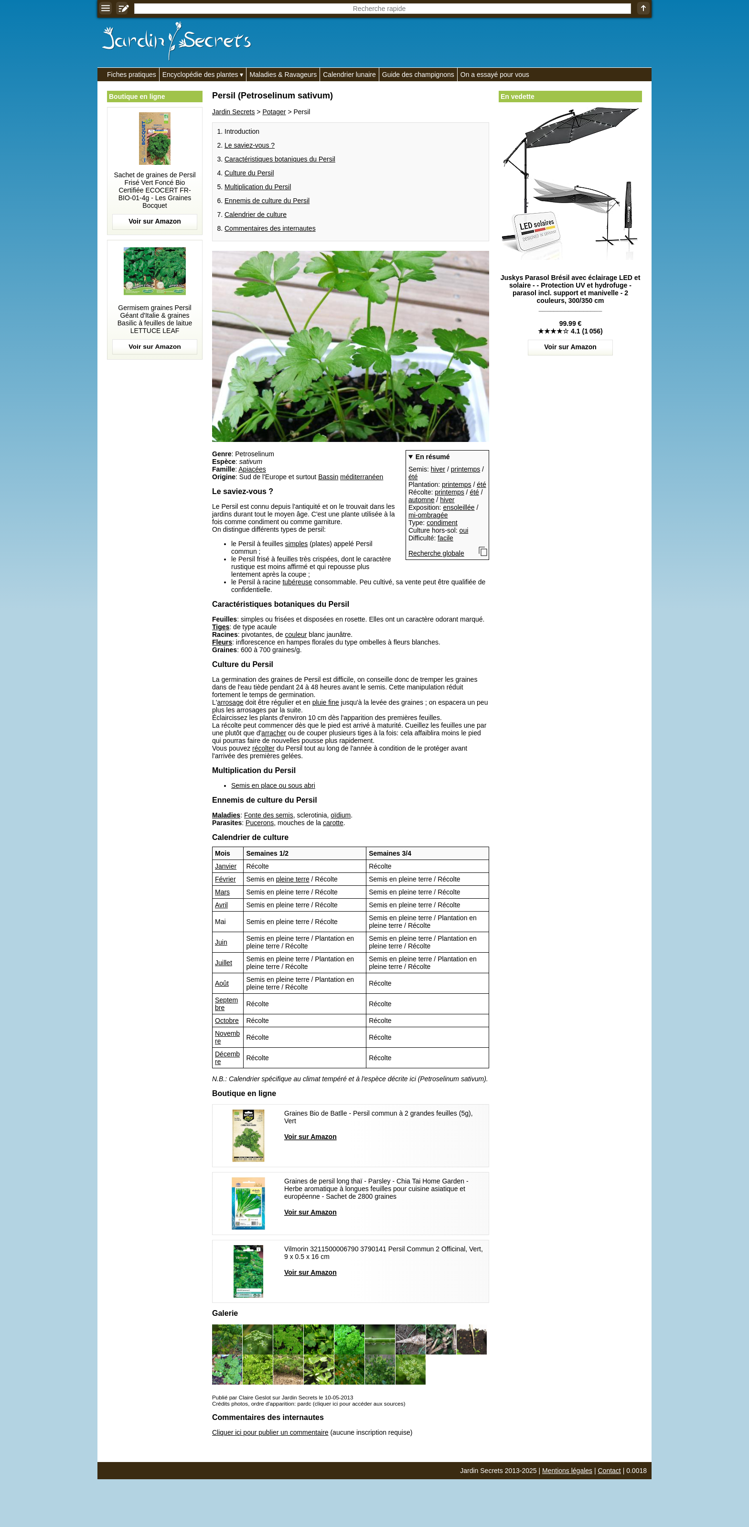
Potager (274, 112)
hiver (438, 469)
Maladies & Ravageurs (283, 74)
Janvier (225, 866)
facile (445, 538)
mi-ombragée (428, 515)
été (412, 477)
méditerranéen (361, 477)
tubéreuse (297, 582)
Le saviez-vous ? (250, 145)
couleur (296, 634)
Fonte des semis (268, 815)
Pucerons (260, 823)
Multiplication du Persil (258, 187)
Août (222, 983)
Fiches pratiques (131, 74)
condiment (442, 523)
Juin (221, 942)
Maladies (226, 815)
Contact (609, 1470)
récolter (263, 748)
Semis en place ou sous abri (273, 785)
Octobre (227, 1020)
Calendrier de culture (256, 214)
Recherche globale (436, 553)
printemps (465, 469)
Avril (221, 905)
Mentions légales (567, 1470)
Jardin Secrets (233, 112)
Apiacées (252, 469)
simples (296, 544)
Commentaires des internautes (270, 228)
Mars (222, 892)
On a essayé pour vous (494, 74)
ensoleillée (458, 507)
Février (225, 879)
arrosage (230, 702)
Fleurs (222, 642)
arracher (273, 733)
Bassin (328, 477)
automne (421, 500)
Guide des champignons (418, 74)
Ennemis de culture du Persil (267, 200)
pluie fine (325, 702)
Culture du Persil (249, 173)
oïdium (341, 815)
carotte (333, 823)
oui (464, 530)
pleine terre (293, 879)
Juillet (223, 963)
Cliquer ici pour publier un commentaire (270, 1432)
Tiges (220, 627)
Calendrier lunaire (349, 74)
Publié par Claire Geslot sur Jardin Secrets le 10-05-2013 (282, 1397)
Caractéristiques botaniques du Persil (280, 159)
